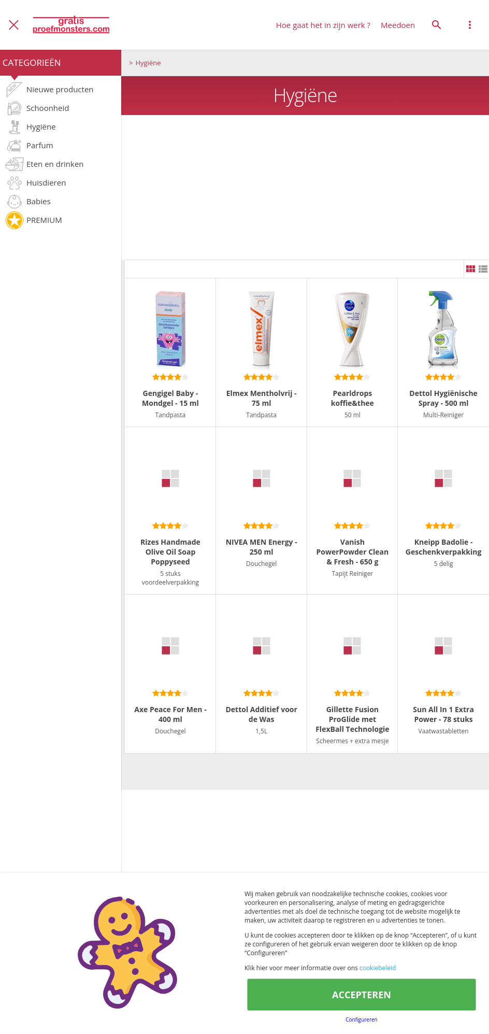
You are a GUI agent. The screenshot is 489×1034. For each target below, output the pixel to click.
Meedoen (398, 25)
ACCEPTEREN (361, 994)
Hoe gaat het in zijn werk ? (323, 25)
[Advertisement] (305, 187)
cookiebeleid (377, 968)
